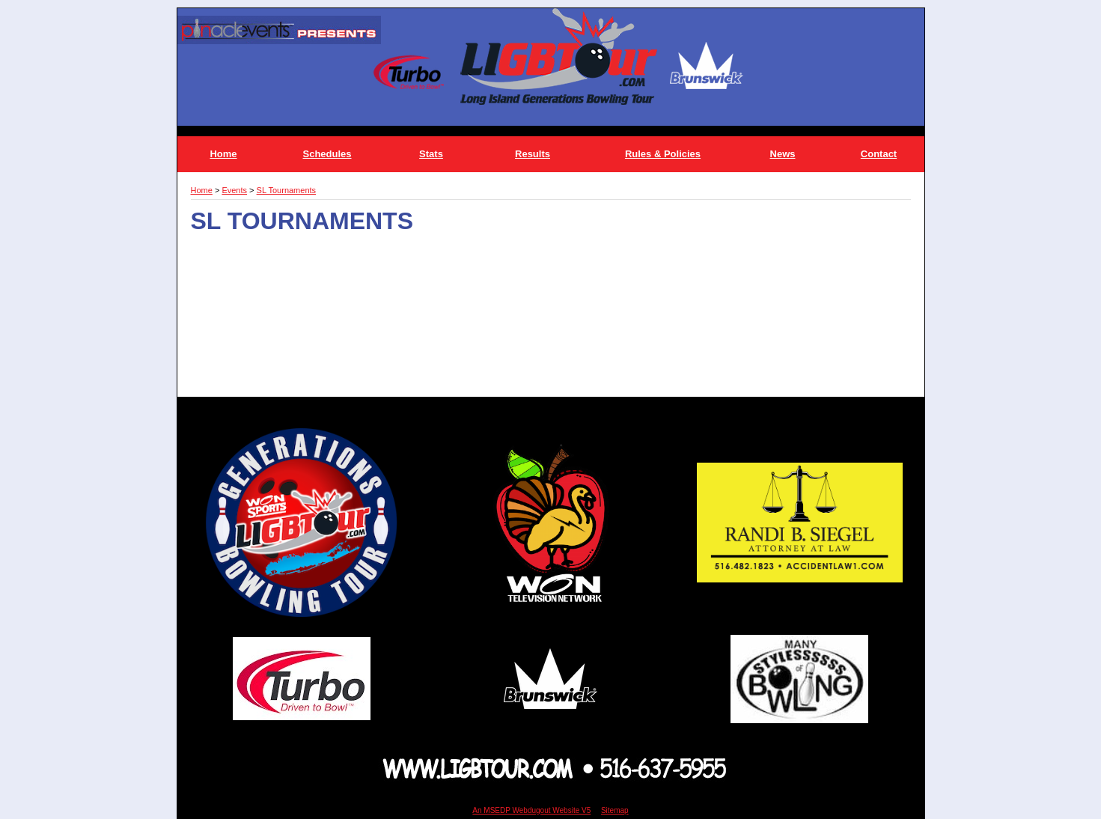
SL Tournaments (287, 190)
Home (223, 153)
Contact (879, 153)
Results (532, 153)
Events (234, 190)
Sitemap (615, 810)
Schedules (326, 153)
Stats (431, 153)
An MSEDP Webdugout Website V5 (531, 810)
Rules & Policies (663, 153)
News (783, 153)
